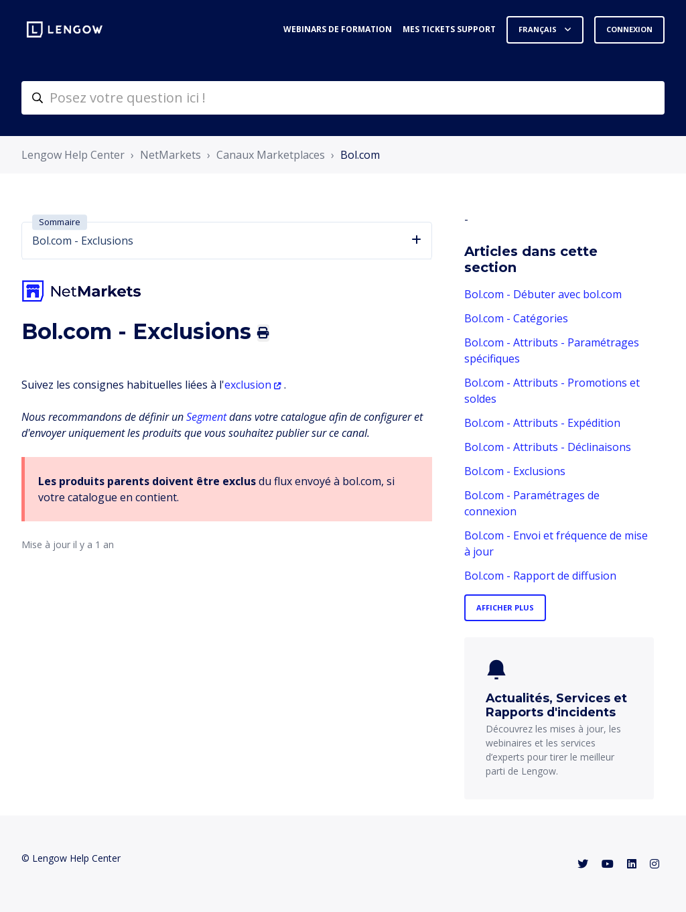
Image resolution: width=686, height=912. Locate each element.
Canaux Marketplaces (270, 154)
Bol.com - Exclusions (514, 471)
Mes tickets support (449, 29)
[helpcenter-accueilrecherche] (343, 98)
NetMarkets (170, 154)
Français (539, 29)
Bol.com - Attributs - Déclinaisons (547, 447)
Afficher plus (505, 607)
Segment (206, 416)
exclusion (247, 384)
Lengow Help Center (73, 154)
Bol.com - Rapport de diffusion (540, 575)
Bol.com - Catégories (516, 318)
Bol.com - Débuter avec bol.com (543, 294)
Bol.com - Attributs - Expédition (542, 422)
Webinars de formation (337, 29)
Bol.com (360, 154)
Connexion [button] (629, 29)
